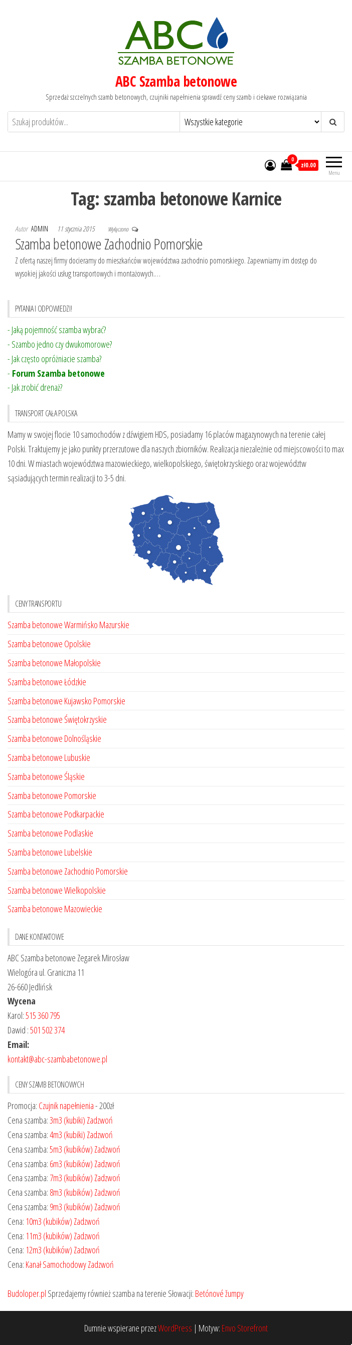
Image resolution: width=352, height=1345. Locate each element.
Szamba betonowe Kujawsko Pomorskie (66, 701)
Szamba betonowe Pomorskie (52, 795)
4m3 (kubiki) (67, 1135)
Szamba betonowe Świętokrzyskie (57, 719)
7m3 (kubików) (71, 1178)
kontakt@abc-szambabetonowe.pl (57, 1059)
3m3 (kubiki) (67, 1120)
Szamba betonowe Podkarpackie (56, 814)
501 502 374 (47, 1030)
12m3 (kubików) (49, 1250)
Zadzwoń (100, 1120)
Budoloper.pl (27, 1293)
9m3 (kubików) (71, 1207)
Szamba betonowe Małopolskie (54, 663)
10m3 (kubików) (49, 1221)
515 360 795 (43, 1015)
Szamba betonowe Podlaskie (50, 833)
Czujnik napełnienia (66, 1106)
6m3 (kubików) (71, 1164)
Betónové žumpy (219, 1293)
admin (40, 228)
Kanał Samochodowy (56, 1264)
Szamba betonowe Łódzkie (47, 682)
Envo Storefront (245, 1328)
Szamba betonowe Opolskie (49, 644)
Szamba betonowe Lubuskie (49, 757)
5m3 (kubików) (71, 1149)
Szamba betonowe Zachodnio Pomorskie (109, 243)
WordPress (175, 1328)
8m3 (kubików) (71, 1192)
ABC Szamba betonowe (176, 81)
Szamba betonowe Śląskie (46, 776)
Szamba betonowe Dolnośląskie (54, 738)
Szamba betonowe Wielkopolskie (57, 890)
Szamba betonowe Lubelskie (50, 852)
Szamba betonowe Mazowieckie (55, 909)
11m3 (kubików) (49, 1236)
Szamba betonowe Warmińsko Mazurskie (68, 625)
